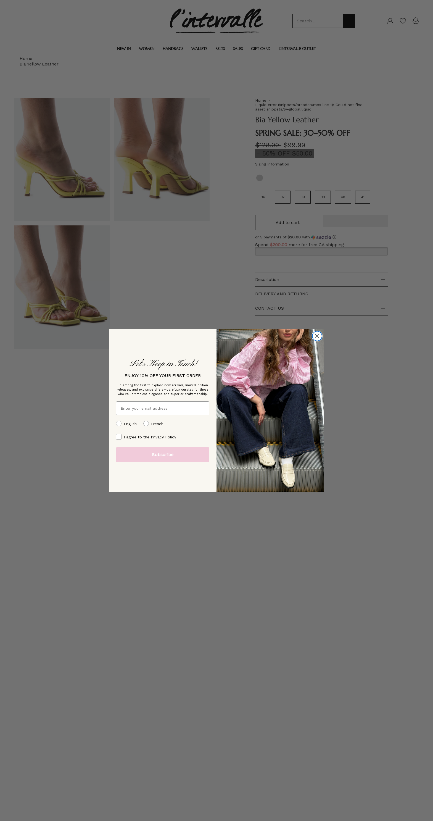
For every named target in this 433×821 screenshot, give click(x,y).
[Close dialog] (317, 336)
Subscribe (162, 454)
